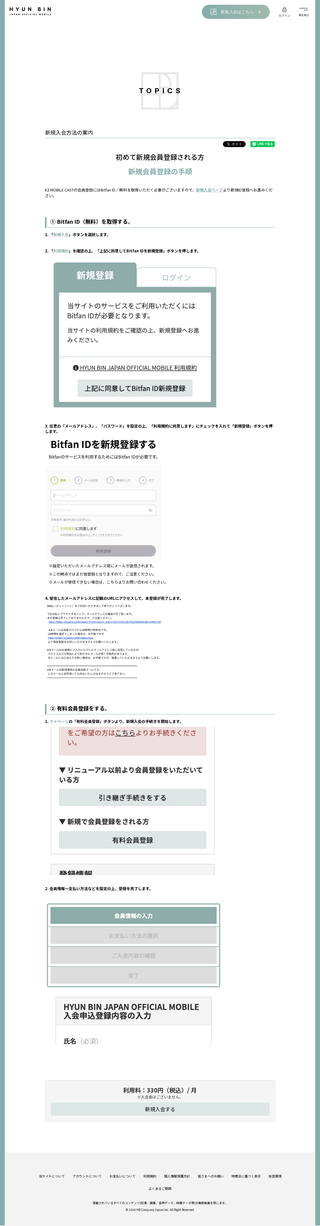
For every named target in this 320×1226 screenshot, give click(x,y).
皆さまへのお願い (211, 1172)
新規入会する (160, 1109)
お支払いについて (123, 1172)
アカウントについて (87, 1172)
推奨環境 (275, 1172)
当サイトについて (52, 1172)
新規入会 (61, 235)
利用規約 (61, 251)
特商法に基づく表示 (246, 1172)
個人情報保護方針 (177, 1172)
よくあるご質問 (160, 1184)
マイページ (59, 722)
